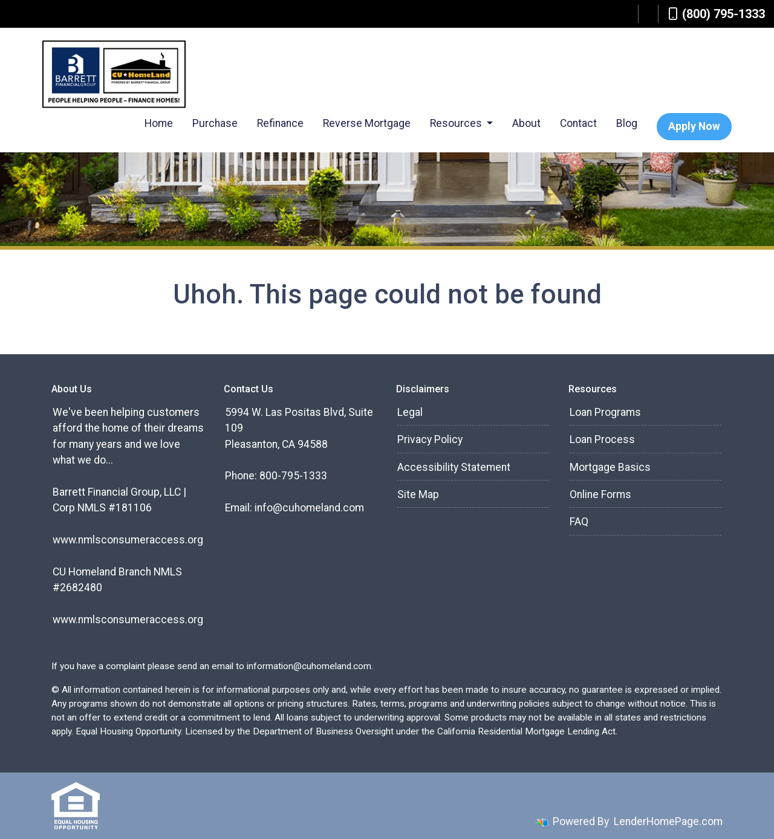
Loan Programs (605, 412)
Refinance (280, 123)
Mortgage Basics (610, 467)
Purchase (215, 123)
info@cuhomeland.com (309, 508)
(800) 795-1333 (716, 14)
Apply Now (694, 126)
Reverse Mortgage (367, 123)
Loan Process (602, 439)
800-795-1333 (293, 476)
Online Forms (600, 494)
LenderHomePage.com (668, 821)
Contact (578, 123)
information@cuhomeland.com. (310, 666)
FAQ (579, 522)
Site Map (418, 494)
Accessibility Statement (453, 467)
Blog (626, 123)
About (526, 123)
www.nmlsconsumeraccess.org (128, 540)
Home (159, 123)
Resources (457, 123)
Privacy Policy (430, 439)
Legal (410, 412)
